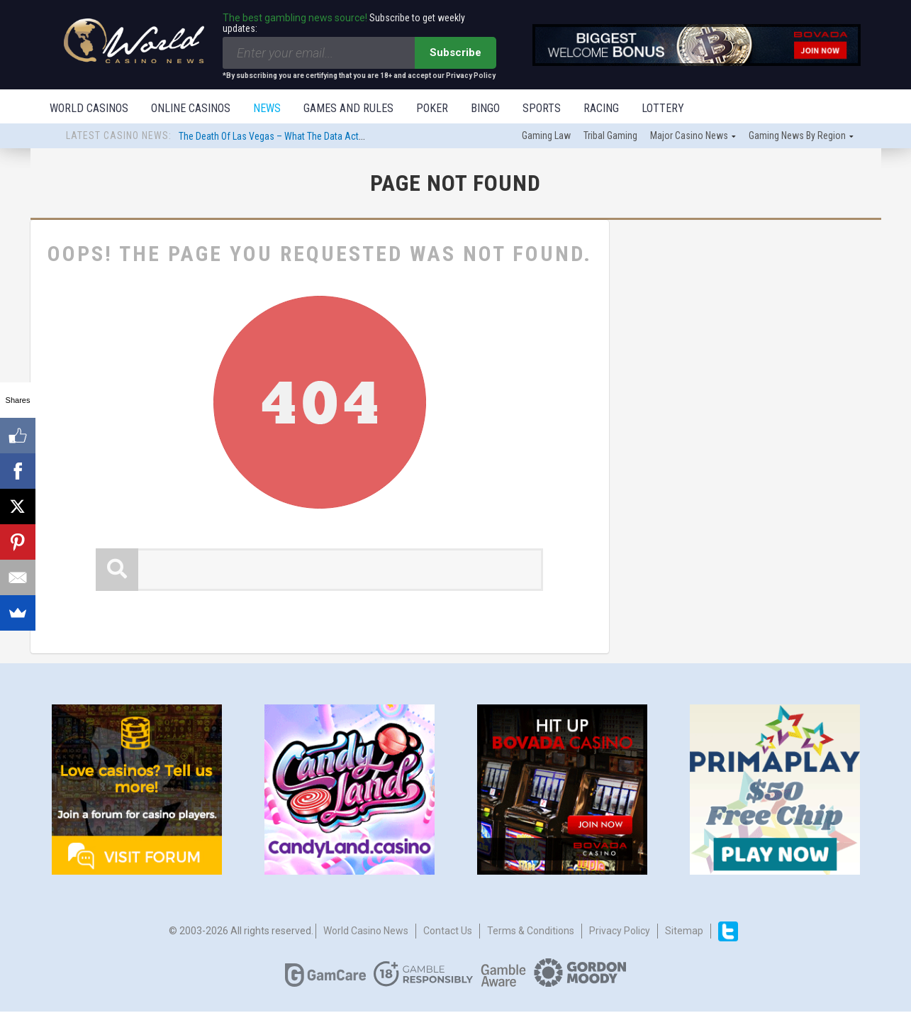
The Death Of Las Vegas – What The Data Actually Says (289, 137)
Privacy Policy (619, 932)
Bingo (485, 108)
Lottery (663, 108)
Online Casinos (190, 108)
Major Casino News (689, 137)
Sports (541, 108)
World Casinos (89, 108)
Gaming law (546, 137)
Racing (601, 108)
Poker (432, 108)
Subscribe (455, 52)
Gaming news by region (797, 137)
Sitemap (684, 932)
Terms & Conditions (530, 932)
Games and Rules (348, 108)
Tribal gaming (610, 137)
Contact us (447, 932)
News (267, 108)
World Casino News (365, 932)
